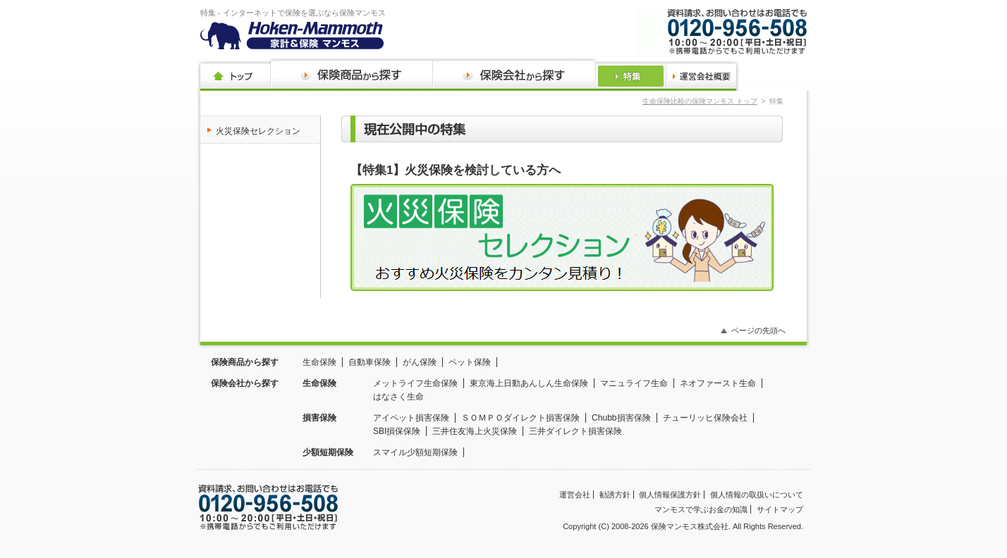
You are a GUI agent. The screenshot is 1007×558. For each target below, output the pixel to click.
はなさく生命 (398, 397)
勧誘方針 (614, 494)
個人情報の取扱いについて (756, 494)
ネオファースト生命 (718, 383)
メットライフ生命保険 (415, 383)
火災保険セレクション (258, 131)
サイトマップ (780, 509)
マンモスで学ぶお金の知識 (700, 509)
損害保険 (319, 418)
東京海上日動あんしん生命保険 (529, 383)
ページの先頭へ (758, 330)
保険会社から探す (245, 383)
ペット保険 (469, 362)
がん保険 (420, 362)
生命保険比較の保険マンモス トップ (699, 101)
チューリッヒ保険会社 (705, 418)
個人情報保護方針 (670, 494)
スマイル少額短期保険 (415, 452)
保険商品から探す (245, 362)
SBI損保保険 (396, 431)
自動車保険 (369, 362)
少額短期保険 (328, 452)
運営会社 (574, 494)
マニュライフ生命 (634, 383)
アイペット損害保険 (411, 418)
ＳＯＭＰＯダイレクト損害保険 (520, 418)
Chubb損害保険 (621, 418)
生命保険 (319, 362)
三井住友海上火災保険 (474, 431)
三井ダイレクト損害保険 (575, 431)
